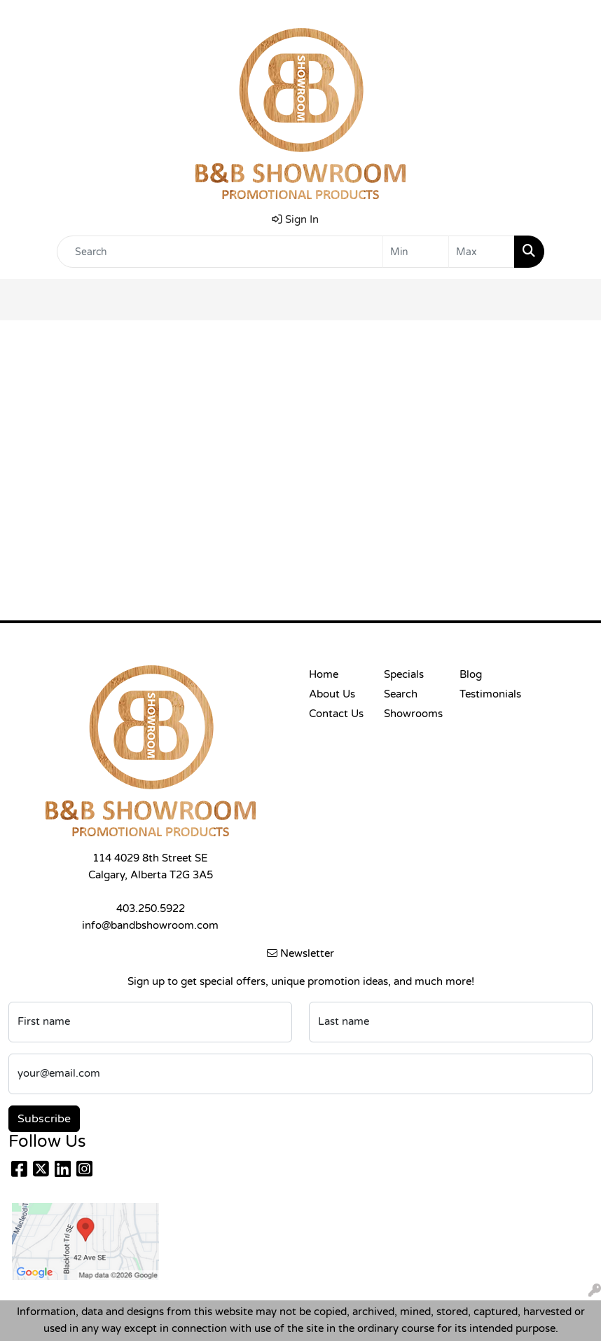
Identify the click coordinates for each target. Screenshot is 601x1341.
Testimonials (489, 694)
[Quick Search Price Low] (415, 252)
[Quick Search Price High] (481, 252)
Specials (404, 675)
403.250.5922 (150, 909)
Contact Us (336, 714)
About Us (332, 694)
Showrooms (413, 714)
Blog (471, 675)
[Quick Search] (220, 252)
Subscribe (44, 1119)
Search (400, 694)
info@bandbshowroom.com (150, 926)
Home (323, 675)
